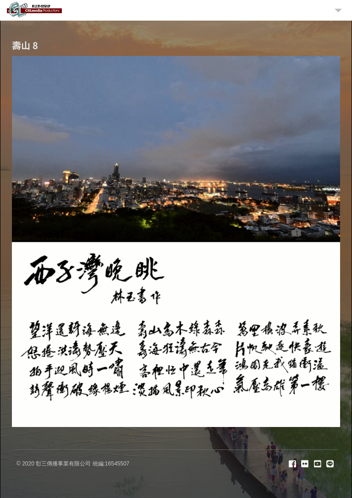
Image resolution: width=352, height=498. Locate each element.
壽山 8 (25, 45)
